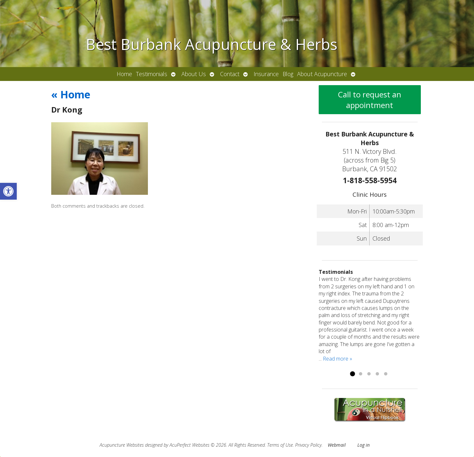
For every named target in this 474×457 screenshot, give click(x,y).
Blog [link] (288, 74)
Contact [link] (229, 74)
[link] (8, 191)
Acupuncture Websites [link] (122, 445)
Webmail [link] (337, 445)
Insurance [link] (266, 74)
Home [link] (124, 74)
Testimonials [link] (151, 74)
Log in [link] (363, 445)
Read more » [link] (337, 358)
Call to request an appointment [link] (369, 99)
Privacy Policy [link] (308, 445)
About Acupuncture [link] (322, 74)
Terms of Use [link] (280, 445)
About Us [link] (193, 74)
